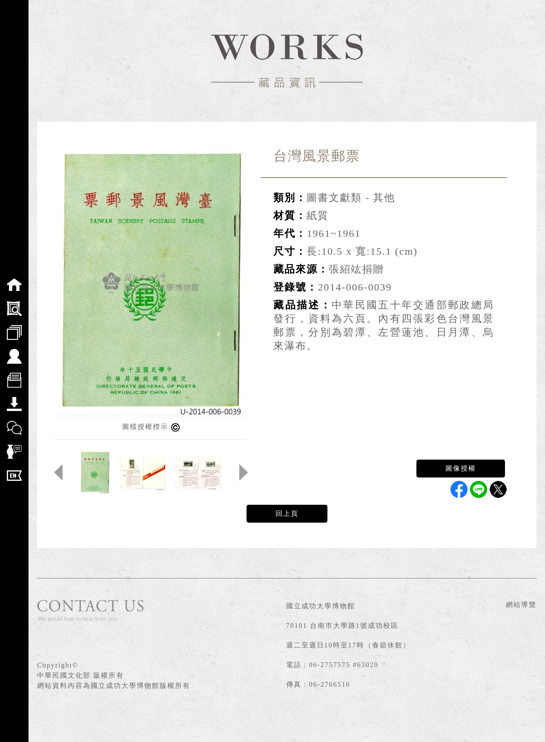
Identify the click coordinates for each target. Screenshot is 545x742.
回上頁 (286, 513)
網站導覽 (521, 604)
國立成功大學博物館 (320, 606)
